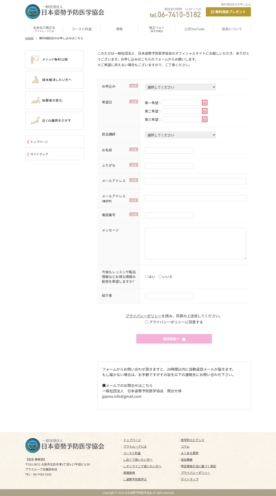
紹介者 (107, 295)
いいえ (167, 276)
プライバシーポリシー (143, 315)
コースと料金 (82, 28)
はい (151, 276)
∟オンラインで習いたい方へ (142, 466)
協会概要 (187, 459)
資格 (119, 28)
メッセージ (110, 230)
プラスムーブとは (134, 446)
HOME (29, 38)
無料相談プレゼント (230, 11)
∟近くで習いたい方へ (138, 459)
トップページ (39, 142)
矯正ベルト (157, 29)
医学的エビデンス (192, 440)
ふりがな (109, 165)
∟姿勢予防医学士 (135, 479)
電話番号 (109, 214)
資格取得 (129, 472)
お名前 (107, 149)
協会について (232, 28)
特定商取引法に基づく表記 (198, 466)
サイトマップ (39, 154)
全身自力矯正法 (44, 29)
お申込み (109, 86)
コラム (185, 446)
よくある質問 (189, 453)
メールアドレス (114, 180)
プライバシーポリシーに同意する (175, 322)
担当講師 (109, 134)
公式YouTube (194, 28)
